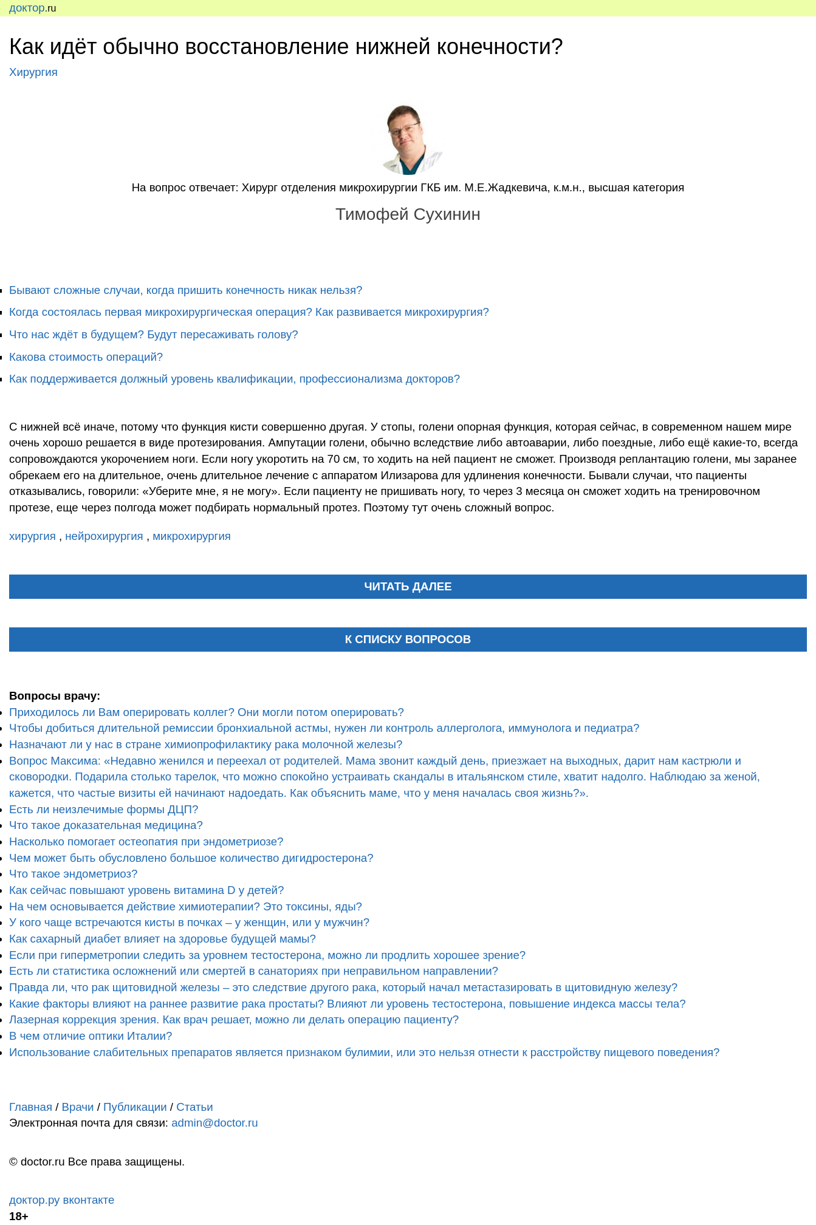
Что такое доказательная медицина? (106, 825)
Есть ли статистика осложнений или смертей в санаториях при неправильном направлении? (253, 970)
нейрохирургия (105, 536)
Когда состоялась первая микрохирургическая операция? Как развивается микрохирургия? (249, 311)
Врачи (78, 1106)
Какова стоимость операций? (86, 356)
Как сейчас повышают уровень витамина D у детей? (146, 890)
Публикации (135, 1106)
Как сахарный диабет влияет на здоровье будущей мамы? (162, 938)
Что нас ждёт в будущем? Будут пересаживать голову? (153, 334)
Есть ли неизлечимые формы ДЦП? (103, 809)
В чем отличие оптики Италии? (90, 1035)
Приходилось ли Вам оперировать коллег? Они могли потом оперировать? (206, 712)
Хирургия (33, 72)
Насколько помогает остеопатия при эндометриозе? (146, 841)
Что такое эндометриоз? (73, 873)
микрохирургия (192, 536)
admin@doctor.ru (214, 1122)
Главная (30, 1106)
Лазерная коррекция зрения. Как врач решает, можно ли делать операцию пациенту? (234, 1019)
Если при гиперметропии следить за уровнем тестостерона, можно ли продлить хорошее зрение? (267, 955)
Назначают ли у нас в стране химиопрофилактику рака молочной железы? (205, 744)
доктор (27, 7)
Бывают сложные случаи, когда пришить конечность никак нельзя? (185, 290)
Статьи (194, 1106)
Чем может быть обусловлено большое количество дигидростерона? (191, 857)
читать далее (407, 586)
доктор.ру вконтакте (61, 1199)
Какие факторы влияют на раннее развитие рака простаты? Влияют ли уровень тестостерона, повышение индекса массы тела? (347, 1003)
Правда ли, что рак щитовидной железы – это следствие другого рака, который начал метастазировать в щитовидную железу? (343, 987)
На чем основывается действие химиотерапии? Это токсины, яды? (185, 906)
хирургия (34, 536)
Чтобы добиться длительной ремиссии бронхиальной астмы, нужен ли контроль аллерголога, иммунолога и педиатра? (324, 728)
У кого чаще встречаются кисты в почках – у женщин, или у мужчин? (189, 922)
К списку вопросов (408, 639)
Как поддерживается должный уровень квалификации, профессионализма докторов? (234, 378)
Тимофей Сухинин (408, 214)
